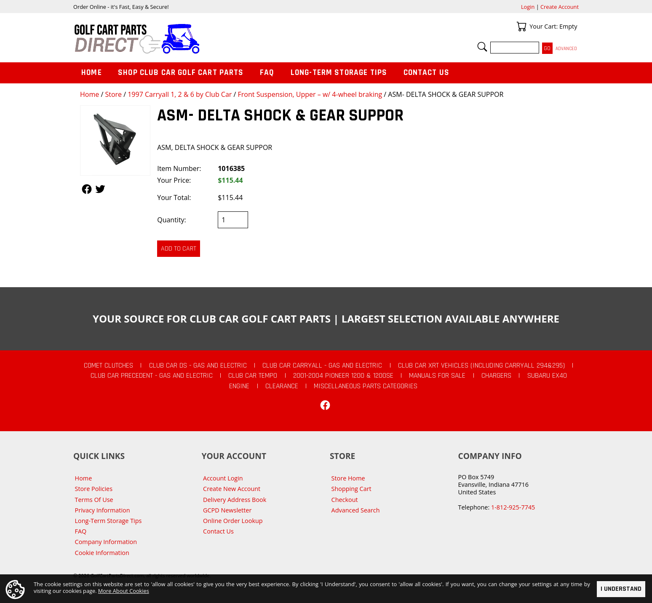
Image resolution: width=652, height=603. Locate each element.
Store (113, 94)
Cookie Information (102, 553)
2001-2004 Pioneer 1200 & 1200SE (343, 375)
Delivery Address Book (234, 500)
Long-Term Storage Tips (339, 72)
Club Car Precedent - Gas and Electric (152, 375)
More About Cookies (123, 591)
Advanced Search (355, 510)
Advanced (566, 48)
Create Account (559, 7)
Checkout (344, 500)
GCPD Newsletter (227, 510)
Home (89, 94)
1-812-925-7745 (513, 507)
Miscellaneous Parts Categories (365, 386)
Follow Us (87, 189)
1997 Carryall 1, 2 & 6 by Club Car (180, 94)
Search (482, 46)
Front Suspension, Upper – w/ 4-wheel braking (310, 94)
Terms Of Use (94, 500)
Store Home (348, 478)
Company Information (106, 542)
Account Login (223, 478)
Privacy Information (102, 510)
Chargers (496, 375)
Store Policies (93, 489)
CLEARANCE (281, 386)
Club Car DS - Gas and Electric (198, 365)
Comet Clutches (108, 365)
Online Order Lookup (233, 521)
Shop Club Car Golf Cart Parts (180, 72)
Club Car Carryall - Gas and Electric (322, 365)
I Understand (621, 588)
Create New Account (231, 489)
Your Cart (521, 26)
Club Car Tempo (252, 375)
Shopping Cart (351, 489)
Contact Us (426, 72)
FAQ (267, 72)
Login (527, 7)
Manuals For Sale (437, 375)
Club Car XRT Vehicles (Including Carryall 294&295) (481, 365)
